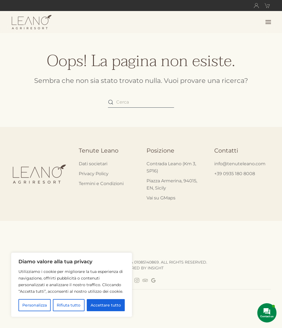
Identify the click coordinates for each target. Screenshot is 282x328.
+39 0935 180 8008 (234, 173)
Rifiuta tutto (68, 305)
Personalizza (34, 305)
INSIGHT (156, 267)
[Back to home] (32, 22)
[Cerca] (141, 102)
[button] (268, 22)
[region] (71, 285)
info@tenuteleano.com (239, 163)
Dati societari (93, 163)
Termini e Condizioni (101, 183)
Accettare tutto (106, 305)
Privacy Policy (94, 173)
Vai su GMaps (161, 197)
